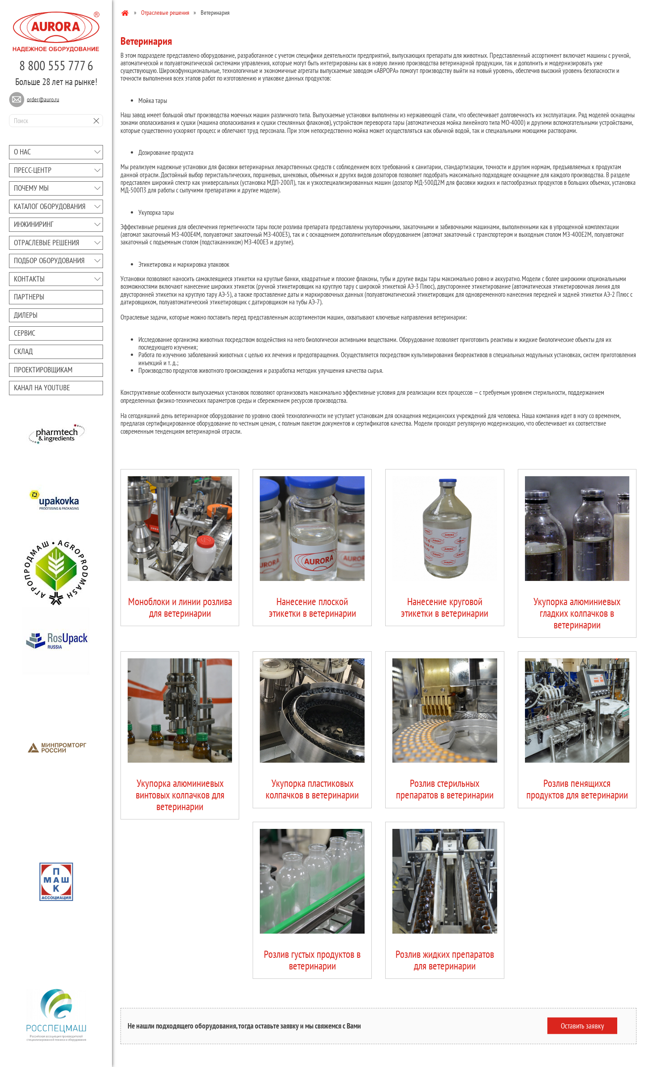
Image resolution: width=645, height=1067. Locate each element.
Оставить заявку (582, 1026)
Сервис (24, 333)
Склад (23, 351)
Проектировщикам (43, 370)
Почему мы (31, 188)
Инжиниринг (33, 224)
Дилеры (26, 315)
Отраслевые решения (46, 243)
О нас (22, 152)
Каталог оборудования (50, 206)
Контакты (29, 279)
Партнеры (29, 297)
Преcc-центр (33, 170)
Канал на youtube (42, 388)
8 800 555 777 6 (56, 65)
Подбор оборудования (49, 260)
